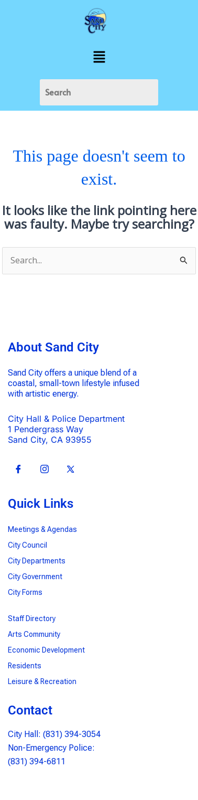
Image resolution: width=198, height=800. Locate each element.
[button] (99, 57)
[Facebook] (18, 469)
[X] (70, 469)
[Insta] (44, 469)
